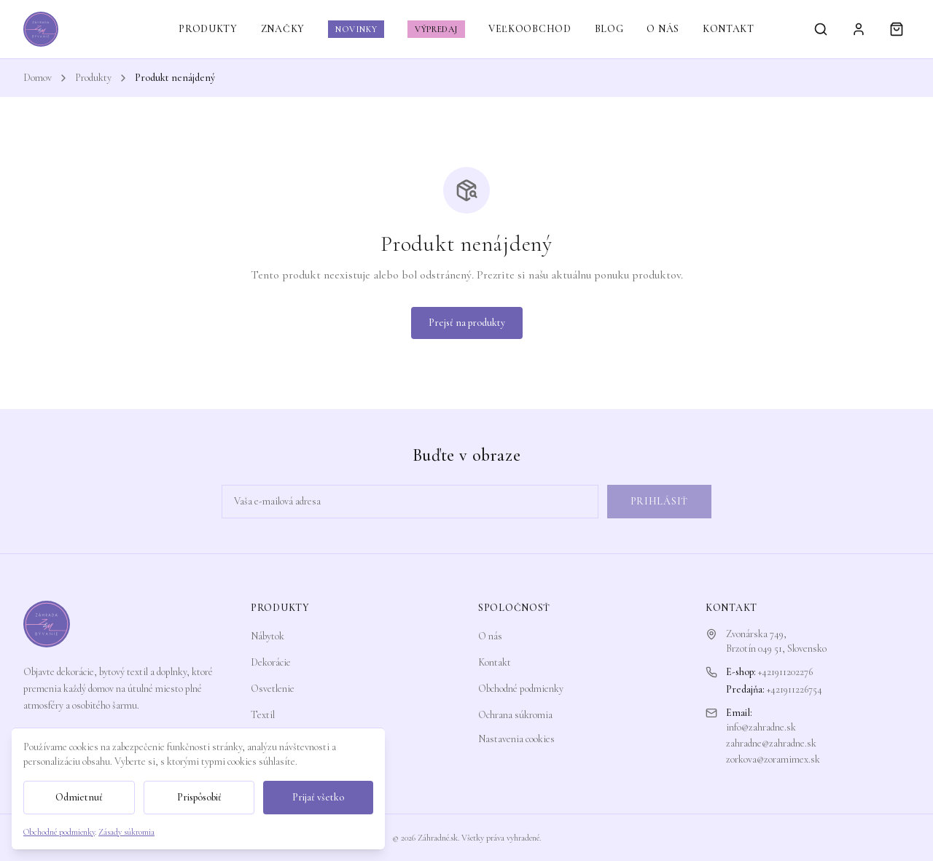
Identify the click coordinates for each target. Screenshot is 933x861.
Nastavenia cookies (516, 739)
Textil (263, 715)
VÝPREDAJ (436, 29)
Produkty (93, 77)
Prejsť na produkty (467, 322)
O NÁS (663, 29)
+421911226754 (794, 689)
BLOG (609, 29)
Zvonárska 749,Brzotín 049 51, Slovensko (776, 641)
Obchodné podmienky (520, 688)
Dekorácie (271, 662)
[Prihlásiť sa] (859, 29)
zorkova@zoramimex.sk (773, 759)
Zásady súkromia (126, 832)
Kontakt (494, 662)
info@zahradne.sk (761, 727)
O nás (490, 636)
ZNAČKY (283, 29)
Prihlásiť (659, 501)
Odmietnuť (79, 797)
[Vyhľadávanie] (821, 29)
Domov (37, 77)
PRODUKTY (208, 29)
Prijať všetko (318, 797)
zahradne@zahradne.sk (771, 743)
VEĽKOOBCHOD (529, 29)
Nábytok (267, 636)
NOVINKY (356, 29)
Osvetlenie (272, 688)
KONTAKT (728, 29)
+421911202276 (785, 672)
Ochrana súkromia (515, 715)
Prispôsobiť (199, 797)
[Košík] (896, 29)
